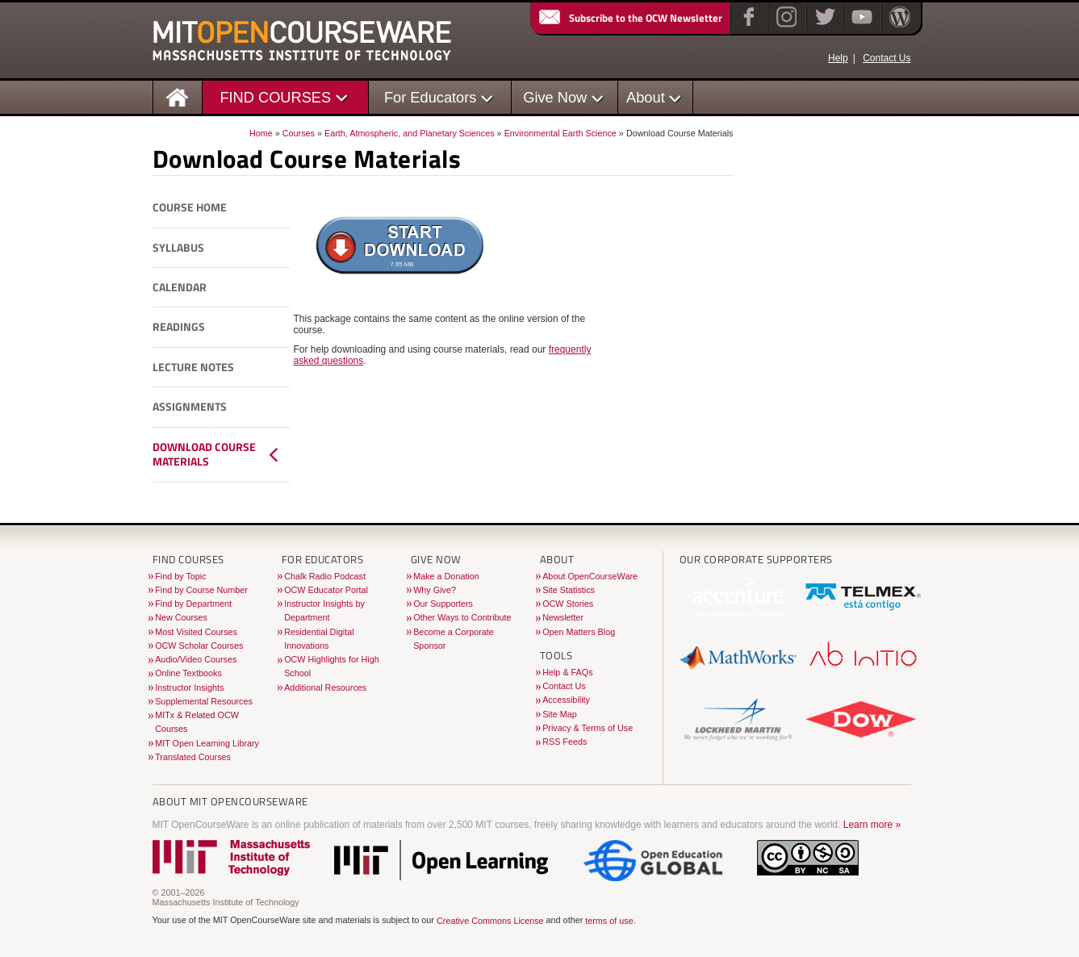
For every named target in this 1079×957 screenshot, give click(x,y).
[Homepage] (177, 96)
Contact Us (886, 58)
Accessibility (566, 699)
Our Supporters (443, 603)
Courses (298, 133)
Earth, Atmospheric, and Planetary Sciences (409, 133)
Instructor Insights (189, 687)
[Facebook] (747, 27)
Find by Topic (180, 576)
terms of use (609, 921)
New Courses (181, 617)
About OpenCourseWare (590, 576)
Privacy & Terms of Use (587, 728)
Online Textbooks (188, 673)
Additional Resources (325, 687)
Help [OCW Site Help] (838, 58)
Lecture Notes (193, 367)
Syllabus (178, 247)
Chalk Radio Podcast (325, 576)
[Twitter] (823, 27)
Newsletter (562, 617)
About (645, 97)
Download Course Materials (204, 455)
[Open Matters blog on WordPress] (898, 27)
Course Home (190, 207)
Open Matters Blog (578, 632)
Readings (179, 327)
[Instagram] (785, 27)
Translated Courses (193, 757)
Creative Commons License (490, 921)
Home (261, 133)
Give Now (555, 97)
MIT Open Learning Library (207, 743)
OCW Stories (567, 603)
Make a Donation (446, 576)
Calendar (180, 287)
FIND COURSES (275, 97)
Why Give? (434, 590)
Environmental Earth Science (560, 133)
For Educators (430, 97)
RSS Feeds (564, 741)
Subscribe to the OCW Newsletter (629, 18)
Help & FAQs (567, 672)
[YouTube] (860, 27)
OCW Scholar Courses (199, 645)
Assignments (190, 406)
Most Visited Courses (196, 632)
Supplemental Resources (204, 701)
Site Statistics (568, 590)
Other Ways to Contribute (462, 617)
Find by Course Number (201, 590)
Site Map (559, 714)
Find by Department (193, 603)
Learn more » (872, 824)
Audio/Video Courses (195, 659)
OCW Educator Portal (326, 590)
